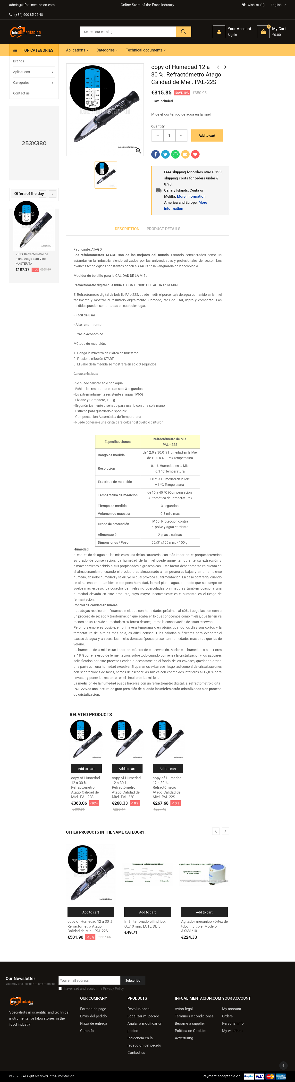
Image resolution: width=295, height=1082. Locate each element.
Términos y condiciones (194, 1016)
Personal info (233, 1023)
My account (231, 1009)
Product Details (163, 229)
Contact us (136, 1052)
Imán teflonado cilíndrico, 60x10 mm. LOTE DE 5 (145, 924)
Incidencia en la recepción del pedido (144, 1042)
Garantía (87, 1031)
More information (191, 196)
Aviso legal (184, 1009)
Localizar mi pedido (143, 1016)
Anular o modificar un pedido (144, 1027)
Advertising (184, 1038)
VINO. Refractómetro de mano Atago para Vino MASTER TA (32, 258)
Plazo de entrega (93, 1023)
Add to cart (207, 135)
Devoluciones (138, 1009)
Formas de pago (93, 1009)
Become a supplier (190, 1023)
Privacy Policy (113, 988)
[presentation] (42, 194)
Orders (227, 1016)
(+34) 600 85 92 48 (26, 15)
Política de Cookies (191, 1031)
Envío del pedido (93, 1016)
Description (127, 229)
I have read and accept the (93, 988)
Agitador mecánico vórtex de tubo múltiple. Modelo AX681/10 (204, 926)
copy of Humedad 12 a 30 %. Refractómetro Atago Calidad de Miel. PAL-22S (85, 787)
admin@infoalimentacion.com (32, 5)
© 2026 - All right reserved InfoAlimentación (41, 1076)
